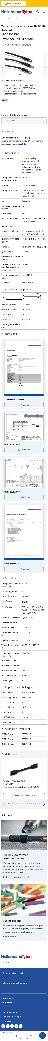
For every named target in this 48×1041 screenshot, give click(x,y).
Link (23, 670)
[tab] (24, 153)
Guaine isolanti (9, 936)
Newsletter (6, 1002)
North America (14, 3)
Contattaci (6, 998)
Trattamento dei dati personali (14, 983)
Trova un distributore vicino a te (15, 115)
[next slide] (45, 66)
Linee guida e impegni (11, 1016)
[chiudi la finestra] (45, 3)
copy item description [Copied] (16, 44)
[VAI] (37, 11)
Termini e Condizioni (10, 1012)
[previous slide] (2, 66)
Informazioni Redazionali (12, 973)
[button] (8, 803)
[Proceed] (40, 3)
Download (8, 131)
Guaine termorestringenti (14, 877)
